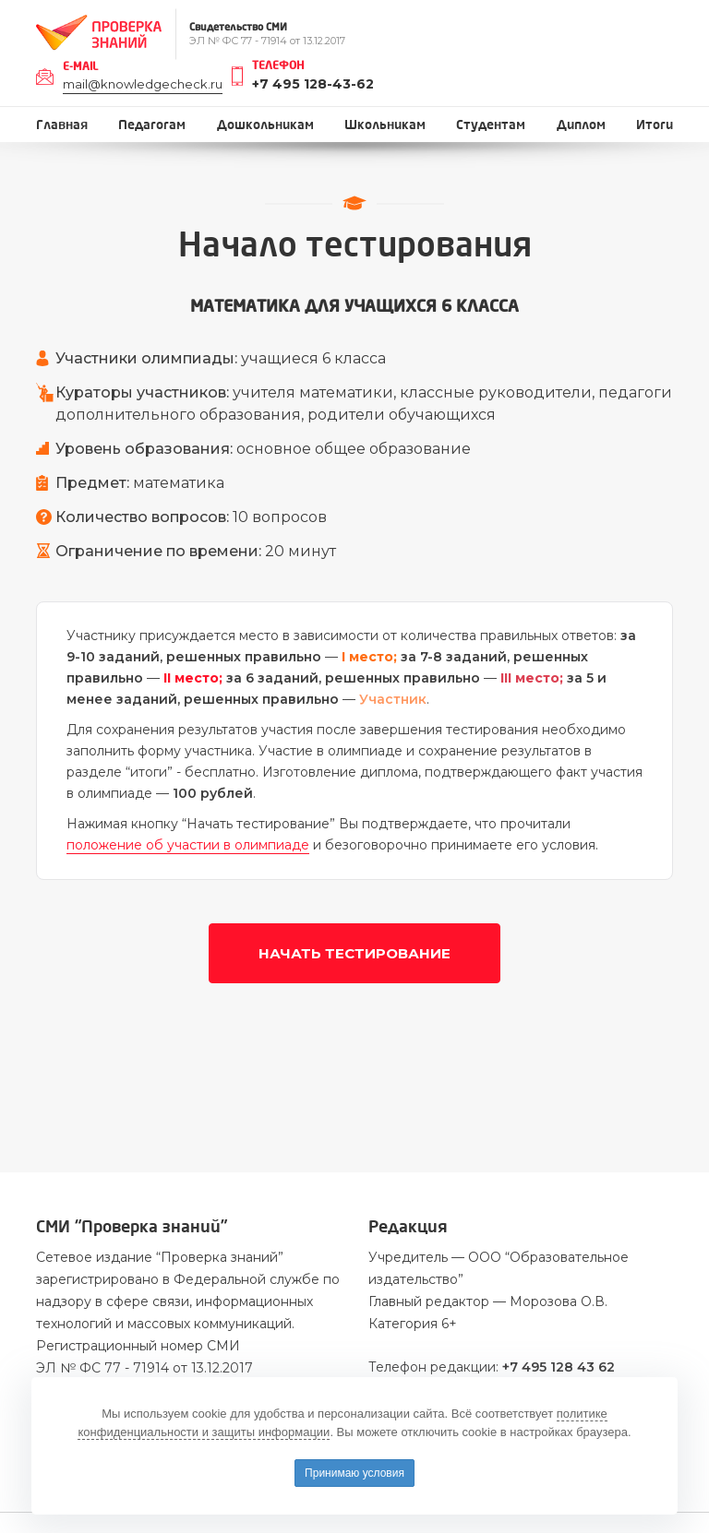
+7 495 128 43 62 (558, 1367)
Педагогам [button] (152, 125)
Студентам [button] (490, 125)
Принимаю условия (354, 1473)
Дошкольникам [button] (265, 125)
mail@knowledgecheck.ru (142, 84)
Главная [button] (62, 125)
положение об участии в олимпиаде (187, 845)
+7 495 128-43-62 (313, 84)
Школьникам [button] (385, 125)
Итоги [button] (654, 125)
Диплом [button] (581, 125)
